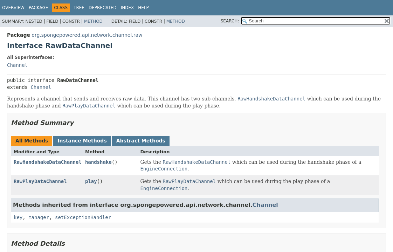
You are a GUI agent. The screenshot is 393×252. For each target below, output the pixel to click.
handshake (98, 162)
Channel (17, 65)
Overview (13, 7)
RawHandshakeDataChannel (48, 162)
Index (127, 7)
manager (38, 217)
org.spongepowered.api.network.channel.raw (87, 35)
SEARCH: (230, 21)
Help (143, 7)
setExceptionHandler (83, 217)
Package (38, 7)
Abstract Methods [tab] (140, 141)
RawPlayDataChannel (40, 181)
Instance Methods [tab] (81, 141)
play (91, 181)
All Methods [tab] (31, 141)
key (18, 217)
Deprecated (103, 7)
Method (93, 21)
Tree (79, 7)
